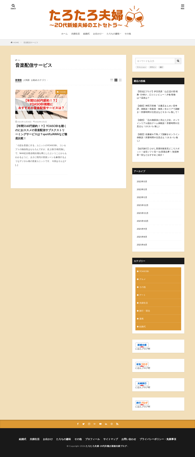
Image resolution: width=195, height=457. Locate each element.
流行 (161, 67)
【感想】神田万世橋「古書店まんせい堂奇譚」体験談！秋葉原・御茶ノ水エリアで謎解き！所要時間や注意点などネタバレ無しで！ (158, 108)
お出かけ (97, 33)
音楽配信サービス (30, 42)
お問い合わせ (128, 439)
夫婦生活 (75, 33)
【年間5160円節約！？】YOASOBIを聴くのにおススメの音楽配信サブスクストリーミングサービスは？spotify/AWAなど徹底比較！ (41, 132)
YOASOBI (62, 92)
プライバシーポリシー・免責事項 (158, 439)
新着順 (18, 80)
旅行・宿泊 (144, 310)
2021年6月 (142, 244)
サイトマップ (110, 439)
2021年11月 (142, 213)
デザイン (153, 67)
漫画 (141, 318)
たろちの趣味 (113, 33)
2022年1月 (142, 197)
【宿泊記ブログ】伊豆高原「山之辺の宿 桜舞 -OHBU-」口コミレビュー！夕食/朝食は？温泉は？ (157, 94)
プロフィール (92, 439)
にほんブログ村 (142, 348)
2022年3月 (142, 181)
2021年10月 (142, 221)
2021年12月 (142, 205)
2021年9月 (142, 229)
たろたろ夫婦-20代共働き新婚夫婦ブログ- (107, 446)
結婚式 (86, 33)
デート (142, 295)
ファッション (141, 67)
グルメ (142, 279)
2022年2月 (142, 189)
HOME (16, 42)
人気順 (26, 80)
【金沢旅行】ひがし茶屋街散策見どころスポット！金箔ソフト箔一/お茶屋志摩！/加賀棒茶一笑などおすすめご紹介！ (158, 151)
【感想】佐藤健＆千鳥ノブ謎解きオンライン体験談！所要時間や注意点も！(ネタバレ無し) (158, 137)
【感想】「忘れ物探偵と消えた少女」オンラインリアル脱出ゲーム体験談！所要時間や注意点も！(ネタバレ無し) (158, 123)
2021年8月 (142, 236)
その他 (127, 33)
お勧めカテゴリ (38, 80)
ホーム (64, 33)
